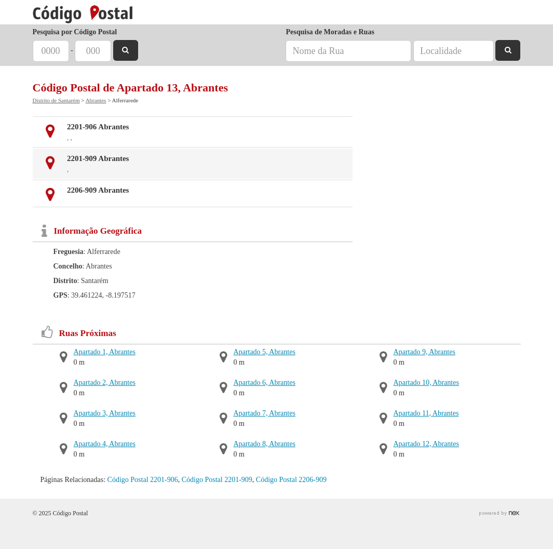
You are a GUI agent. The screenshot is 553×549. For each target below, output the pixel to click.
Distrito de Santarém (56, 100)
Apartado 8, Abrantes (264, 444)
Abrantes (96, 100)
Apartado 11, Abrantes (426, 413)
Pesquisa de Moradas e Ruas (330, 32)
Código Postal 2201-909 (217, 480)
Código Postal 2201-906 (142, 480)
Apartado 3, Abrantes (105, 413)
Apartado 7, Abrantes (264, 413)
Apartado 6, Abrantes (264, 382)
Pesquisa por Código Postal (75, 32)
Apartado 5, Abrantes (264, 352)
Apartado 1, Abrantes (105, 352)
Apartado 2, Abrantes (105, 382)
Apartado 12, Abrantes (426, 444)
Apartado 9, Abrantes (424, 352)
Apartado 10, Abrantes (426, 382)
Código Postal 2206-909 (291, 480)
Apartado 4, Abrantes (105, 444)
